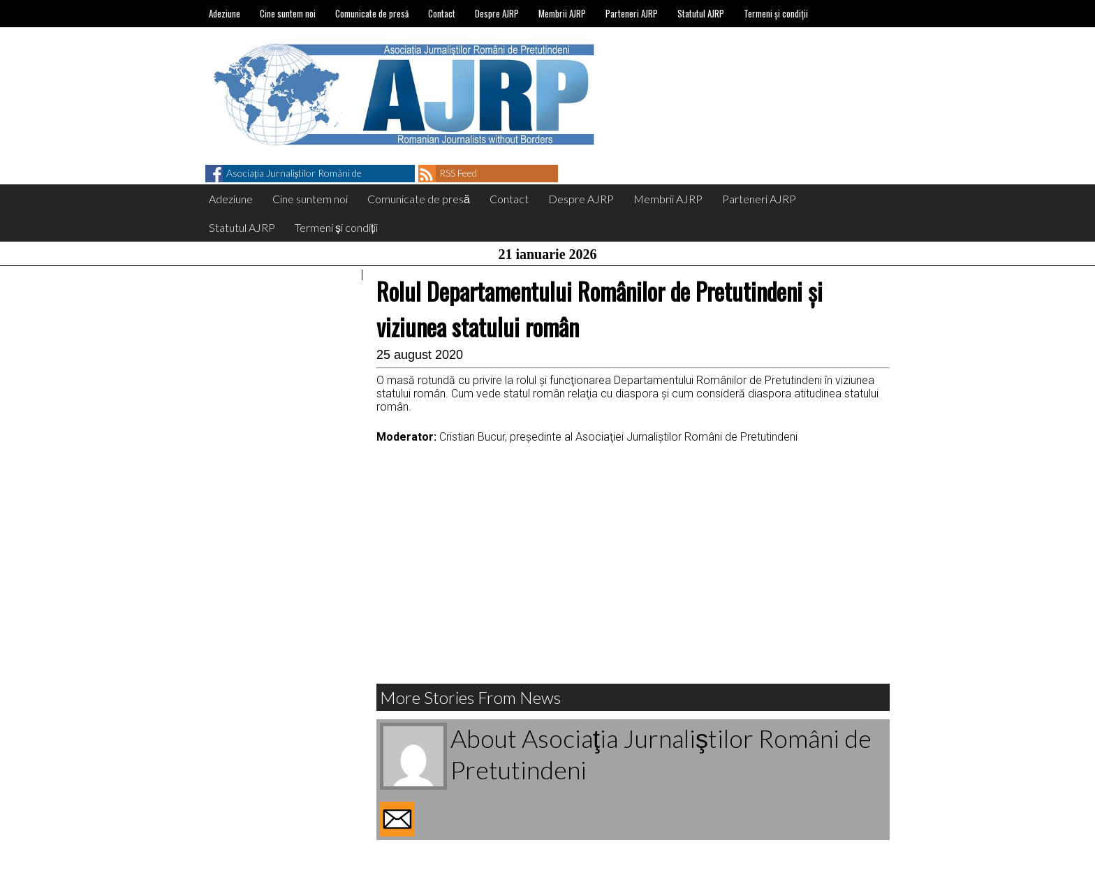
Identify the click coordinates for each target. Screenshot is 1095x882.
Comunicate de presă (372, 13)
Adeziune (224, 13)
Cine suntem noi (288, 13)
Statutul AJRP (700, 13)
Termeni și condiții (776, 13)
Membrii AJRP (562, 13)
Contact (441, 13)
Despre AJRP (497, 13)
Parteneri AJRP (631, 13)
